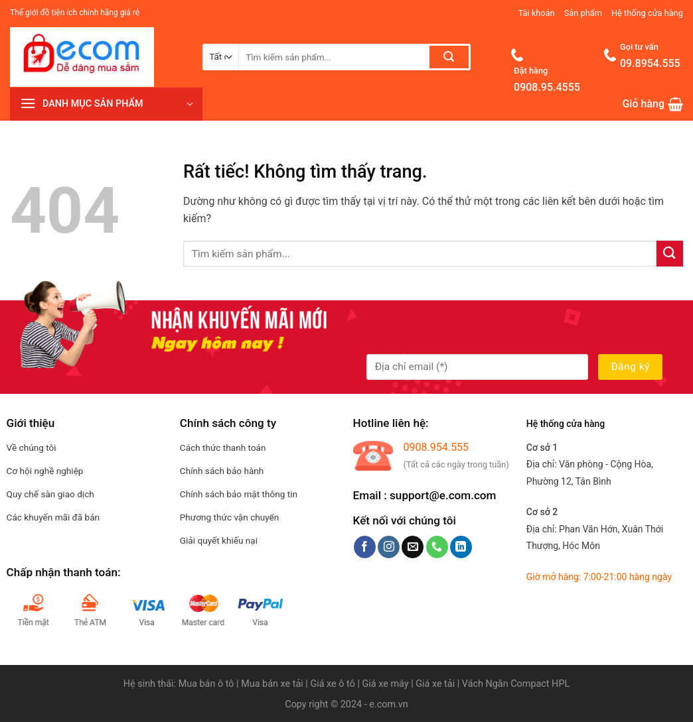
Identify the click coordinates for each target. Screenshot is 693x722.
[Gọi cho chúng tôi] (437, 547)
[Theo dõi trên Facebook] (365, 547)
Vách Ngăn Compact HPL (516, 684)
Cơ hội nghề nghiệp (45, 470)
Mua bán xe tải (272, 684)
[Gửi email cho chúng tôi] (413, 547)
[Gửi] (449, 57)
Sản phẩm (583, 13)
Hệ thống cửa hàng (647, 13)
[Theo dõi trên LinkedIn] (461, 547)
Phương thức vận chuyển (229, 517)
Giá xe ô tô (332, 684)
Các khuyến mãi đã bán (53, 517)
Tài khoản (536, 13)
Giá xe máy (387, 684)
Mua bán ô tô (206, 684)
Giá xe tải (435, 684)
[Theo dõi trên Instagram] (389, 547)
